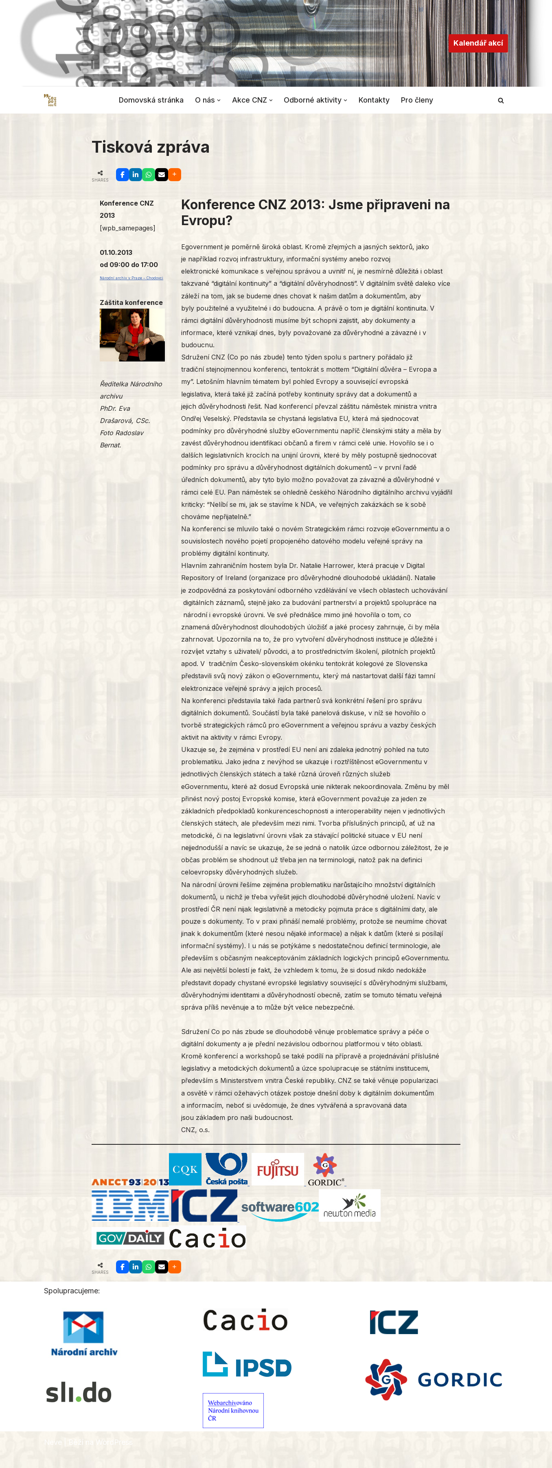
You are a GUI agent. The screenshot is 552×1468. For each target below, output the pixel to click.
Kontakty (374, 100)
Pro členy (418, 100)
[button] (219, 100)
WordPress (114, 1457)
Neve (53, 1457)
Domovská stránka (151, 100)
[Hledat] (501, 100)
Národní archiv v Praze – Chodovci (131, 279)
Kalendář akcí (478, 43)
